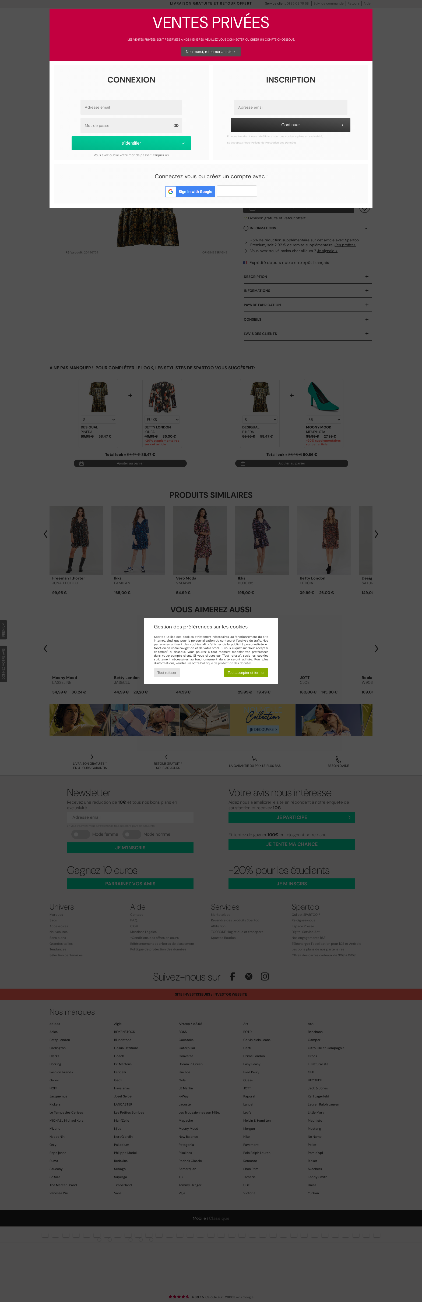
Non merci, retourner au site (211, 51)
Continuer (313, 124)
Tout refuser (166, 673)
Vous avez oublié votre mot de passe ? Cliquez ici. (131, 155)
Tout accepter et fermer (246, 673)
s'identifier (154, 143)
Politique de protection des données (226, 663)
